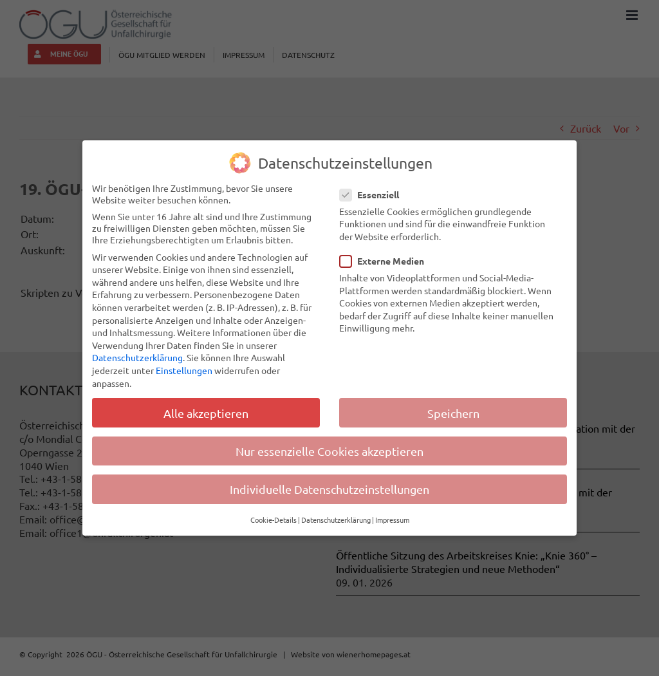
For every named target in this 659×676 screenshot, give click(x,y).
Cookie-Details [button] (273, 519)
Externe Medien (387, 261)
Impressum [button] (392, 519)
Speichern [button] (453, 412)
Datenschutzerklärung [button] (336, 519)
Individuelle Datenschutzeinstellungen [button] (329, 488)
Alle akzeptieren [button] (205, 412)
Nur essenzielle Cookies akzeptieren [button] (329, 450)
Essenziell (374, 194)
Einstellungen (184, 370)
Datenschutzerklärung (137, 357)
